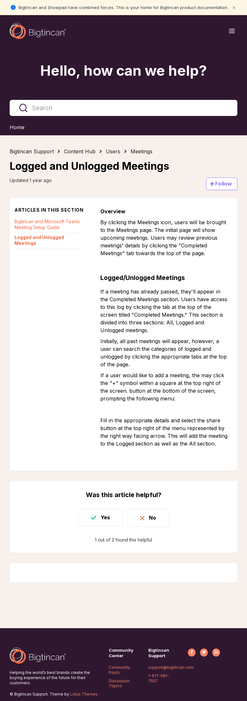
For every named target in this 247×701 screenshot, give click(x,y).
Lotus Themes (84, 694)
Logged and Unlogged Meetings (39, 240)
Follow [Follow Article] (223, 183)
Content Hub (80, 151)
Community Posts (119, 670)
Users (113, 151)
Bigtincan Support (32, 151)
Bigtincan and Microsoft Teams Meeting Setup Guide (47, 224)
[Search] (123, 108)
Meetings (141, 151)
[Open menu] (231, 30)
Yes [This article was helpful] (104, 517)
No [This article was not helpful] (153, 517)
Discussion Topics (119, 683)
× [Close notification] (234, 7)
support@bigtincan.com (171, 667)
